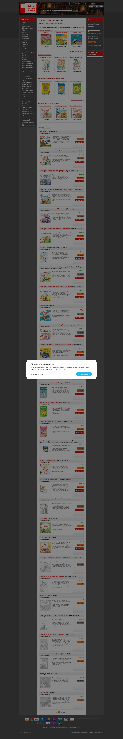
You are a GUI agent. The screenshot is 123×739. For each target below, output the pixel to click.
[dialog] (61, 369)
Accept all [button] (84, 374)
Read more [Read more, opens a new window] (62, 369)
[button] (37, 374)
